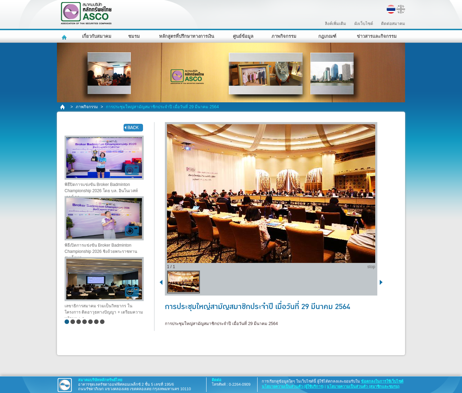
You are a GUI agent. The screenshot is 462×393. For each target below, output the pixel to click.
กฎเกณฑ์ (327, 36)
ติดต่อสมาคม (393, 23)
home (63, 107)
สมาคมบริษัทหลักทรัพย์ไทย (104, 13)
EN (400, 9)
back (133, 127)
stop (371, 266)
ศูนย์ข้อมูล (243, 36)
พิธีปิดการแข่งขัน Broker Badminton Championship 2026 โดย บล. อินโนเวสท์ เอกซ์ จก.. (104, 166)
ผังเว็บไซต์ (363, 23)
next (382, 281)
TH (391, 9)
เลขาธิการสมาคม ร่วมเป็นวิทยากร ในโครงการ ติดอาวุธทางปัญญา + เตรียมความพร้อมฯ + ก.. (104, 287)
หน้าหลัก (65, 36)
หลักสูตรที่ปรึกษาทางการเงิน (186, 36)
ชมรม (134, 36)
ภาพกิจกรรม (283, 36)
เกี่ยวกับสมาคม (96, 36)
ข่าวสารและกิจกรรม (377, 36)
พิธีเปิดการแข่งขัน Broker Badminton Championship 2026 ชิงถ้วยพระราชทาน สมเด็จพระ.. (104, 226)
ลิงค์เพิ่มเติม (335, 23)
